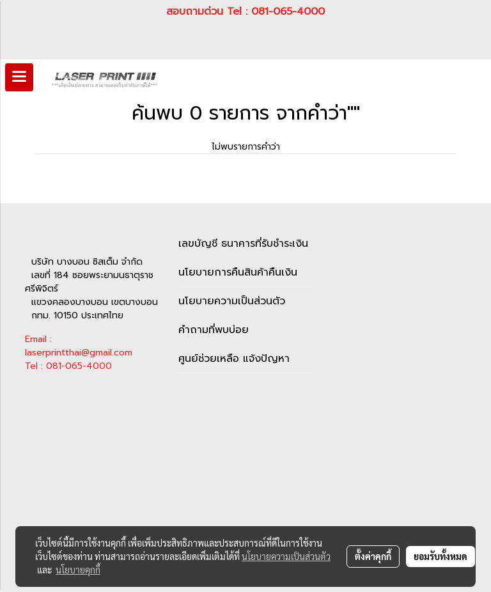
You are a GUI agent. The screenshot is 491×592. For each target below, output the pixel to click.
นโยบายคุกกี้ (78, 569)
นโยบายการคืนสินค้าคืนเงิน (237, 272)
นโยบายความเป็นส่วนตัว (231, 301)
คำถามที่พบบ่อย (213, 330)
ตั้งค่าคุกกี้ (373, 556)
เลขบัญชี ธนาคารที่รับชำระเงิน (243, 243)
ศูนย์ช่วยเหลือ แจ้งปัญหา (234, 358)
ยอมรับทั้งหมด (440, 556)
